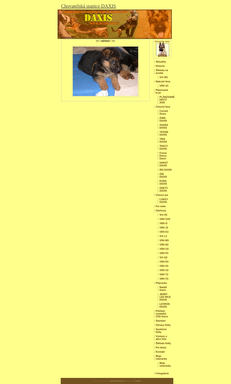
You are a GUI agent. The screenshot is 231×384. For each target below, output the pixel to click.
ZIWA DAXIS (163, 119)
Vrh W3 (163, 77)
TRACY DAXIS (163, 147)
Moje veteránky (161, 357)
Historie (160, 66)
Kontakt (160, 352)
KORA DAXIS (163, 182)
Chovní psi (162, 195)
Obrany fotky (163, 325)
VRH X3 (163, 85)
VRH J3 (163, 227)
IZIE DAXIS (163, 175)
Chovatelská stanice (101, 381)
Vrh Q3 (163, 257)
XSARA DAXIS (163, 126)
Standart (161, 320)
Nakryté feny (163, 81)
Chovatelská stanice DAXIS (88, 6)
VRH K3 (163, 232)
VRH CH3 (164, 219)
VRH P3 (163, 253)
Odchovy (161, 210)
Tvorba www (130, 381)
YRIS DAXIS (163, 140)
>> (113, 40)
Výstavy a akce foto (161, 337)
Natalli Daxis (163, 288)
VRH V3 (163, 278)
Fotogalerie (162, 373)
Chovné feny (163, 106)
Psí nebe (161, 206)
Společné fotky (161, 330)
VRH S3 (163, 266)
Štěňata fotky (163, 343)
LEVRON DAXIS (164, 305)
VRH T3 (163, 274)
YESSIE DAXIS (163, 133)
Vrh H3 (163, 215)
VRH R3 (163, 261)
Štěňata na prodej (162, 71)
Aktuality (161, 61)
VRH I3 (163, 223)
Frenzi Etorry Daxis (163, 156)
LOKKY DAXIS (163, 200)
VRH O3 (164, 249)
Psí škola (161, 347)
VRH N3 (163, 244)
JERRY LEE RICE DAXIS (165, 297)
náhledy (105, 40)
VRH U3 (163, 270)
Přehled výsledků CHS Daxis (162, 314)
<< (97, 40)
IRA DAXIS (165, 169)
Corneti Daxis (163, 112)
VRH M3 (164, 240)
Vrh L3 (163, 236)
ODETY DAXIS (163, 189)
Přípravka (161, 283)
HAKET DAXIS (163, 164)
